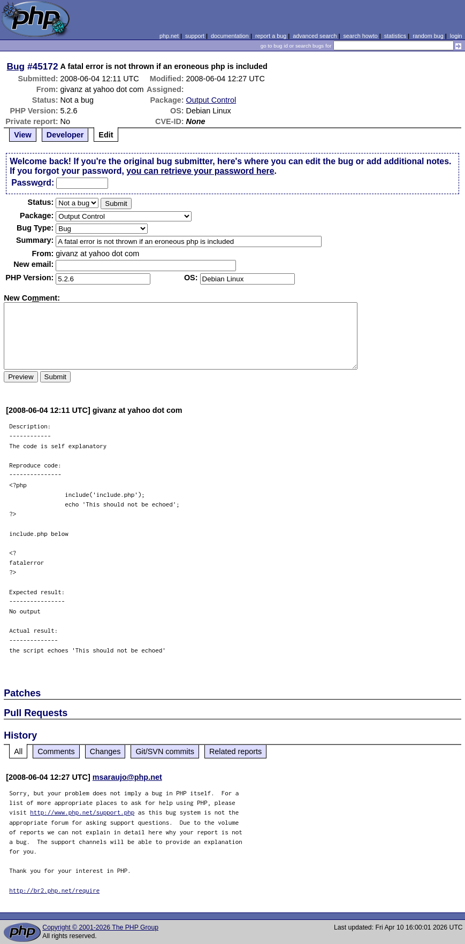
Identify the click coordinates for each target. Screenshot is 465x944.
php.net (169, 36)
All (18, 751)
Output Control (211, 100)
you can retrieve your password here (200, 170)
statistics (395, 36)
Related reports (235, 751)
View (23, 135)
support (194, 36)
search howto (360, 36)
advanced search (315, 36)
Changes (105, 751)
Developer (65, 135)
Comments (56, 751)
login (456, 36)
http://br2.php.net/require (54, 890)
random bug (428, 36)
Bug (16, 66)
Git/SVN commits (164, 751)
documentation (230, 36)
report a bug (270, 36)
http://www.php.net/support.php (82, 812)
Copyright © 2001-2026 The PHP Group (100, 927)
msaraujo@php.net (127, 777)
